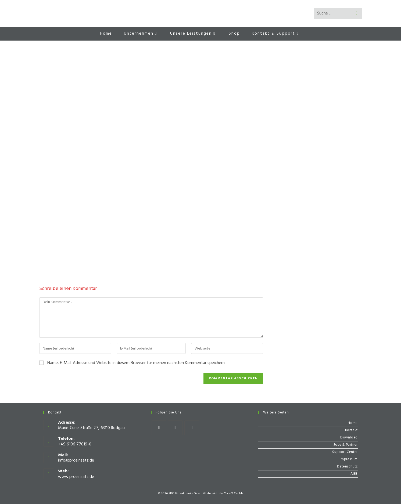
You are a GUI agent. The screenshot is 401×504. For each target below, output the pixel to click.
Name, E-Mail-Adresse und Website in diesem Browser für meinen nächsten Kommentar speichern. (136, 362)
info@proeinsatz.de (76, 460)
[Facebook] (159, 427)
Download (349, 437)
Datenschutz (347, 466)
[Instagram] (175, 427)
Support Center (344, 452)
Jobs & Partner (345, 445)
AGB (354, 474)
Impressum (348, 459)
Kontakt (351, 430)
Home (352, 423)
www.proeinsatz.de (76, 476)
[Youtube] (191, 427)
